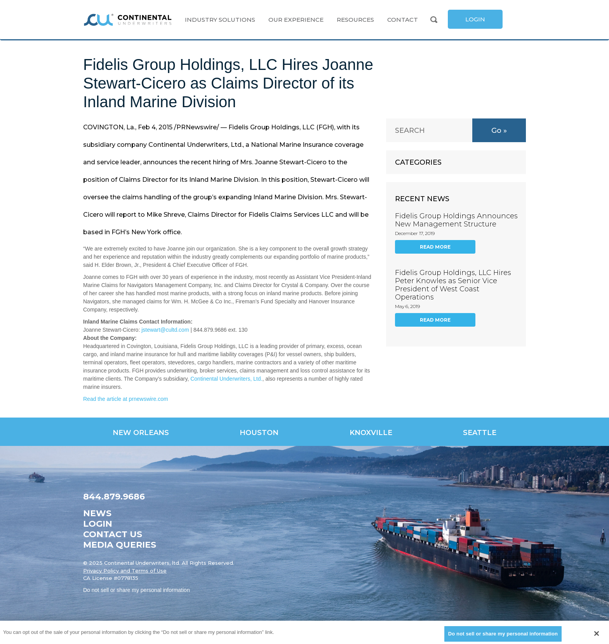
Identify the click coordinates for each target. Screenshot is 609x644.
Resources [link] (355, 19)
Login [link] (97, 524)
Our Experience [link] (296, 19)
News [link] (97, 513)
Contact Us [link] (112, 534)
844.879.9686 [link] (114, 496)
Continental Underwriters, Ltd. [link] (226, 379)
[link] (127, 20)
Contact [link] (402, 19)
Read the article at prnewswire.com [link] (125, 399)
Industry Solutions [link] (220, 19)
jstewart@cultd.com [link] (165, 330)
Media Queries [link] (119, 545)
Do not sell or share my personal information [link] (136, 590)
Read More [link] (435, 247)
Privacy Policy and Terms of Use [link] (125, 570)
